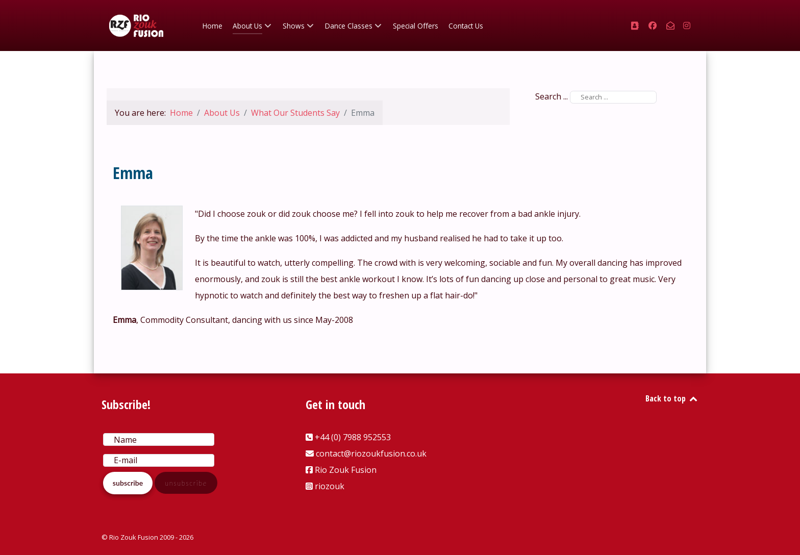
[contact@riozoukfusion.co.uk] (671, 25)
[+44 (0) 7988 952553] (636, 25)
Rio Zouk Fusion (346, 469)
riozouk (329, 486)
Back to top (671, 398)
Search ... (551, 96)
